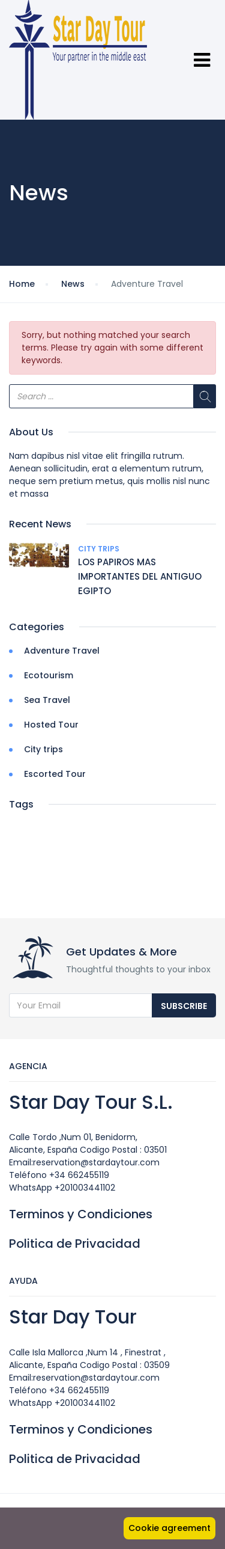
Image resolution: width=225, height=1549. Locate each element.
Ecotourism (48, 675)
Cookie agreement (169, 1528)
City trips (98, 549)
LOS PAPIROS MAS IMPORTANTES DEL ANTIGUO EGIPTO (140, 576)
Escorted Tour (55, 774)
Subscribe (184, 1006)
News (73, 284)
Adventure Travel (62, 651)
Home (22, 284)
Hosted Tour (51, 725)
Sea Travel (47, 700)
